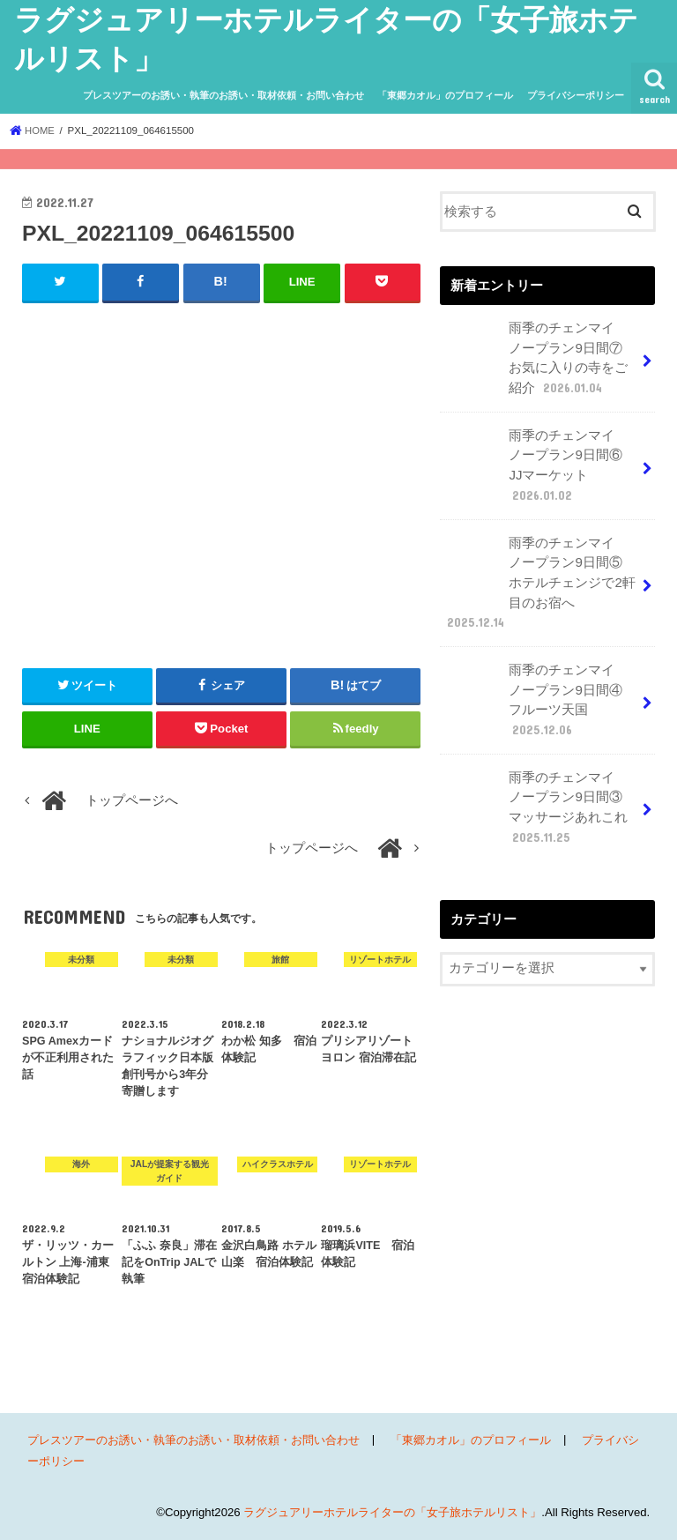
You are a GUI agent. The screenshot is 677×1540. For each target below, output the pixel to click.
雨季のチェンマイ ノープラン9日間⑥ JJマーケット (539, 462)
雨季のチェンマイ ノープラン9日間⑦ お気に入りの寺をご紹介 (539, 357)
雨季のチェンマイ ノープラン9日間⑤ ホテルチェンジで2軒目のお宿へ (539, 577)
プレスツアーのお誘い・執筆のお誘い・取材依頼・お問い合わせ (223, 95)
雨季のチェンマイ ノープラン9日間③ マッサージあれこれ (539, 798)
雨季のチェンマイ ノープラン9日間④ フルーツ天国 (545, 693)
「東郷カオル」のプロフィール (445, 95)
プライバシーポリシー (575, 95)
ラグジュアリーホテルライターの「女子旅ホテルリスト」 (392, 1512)
